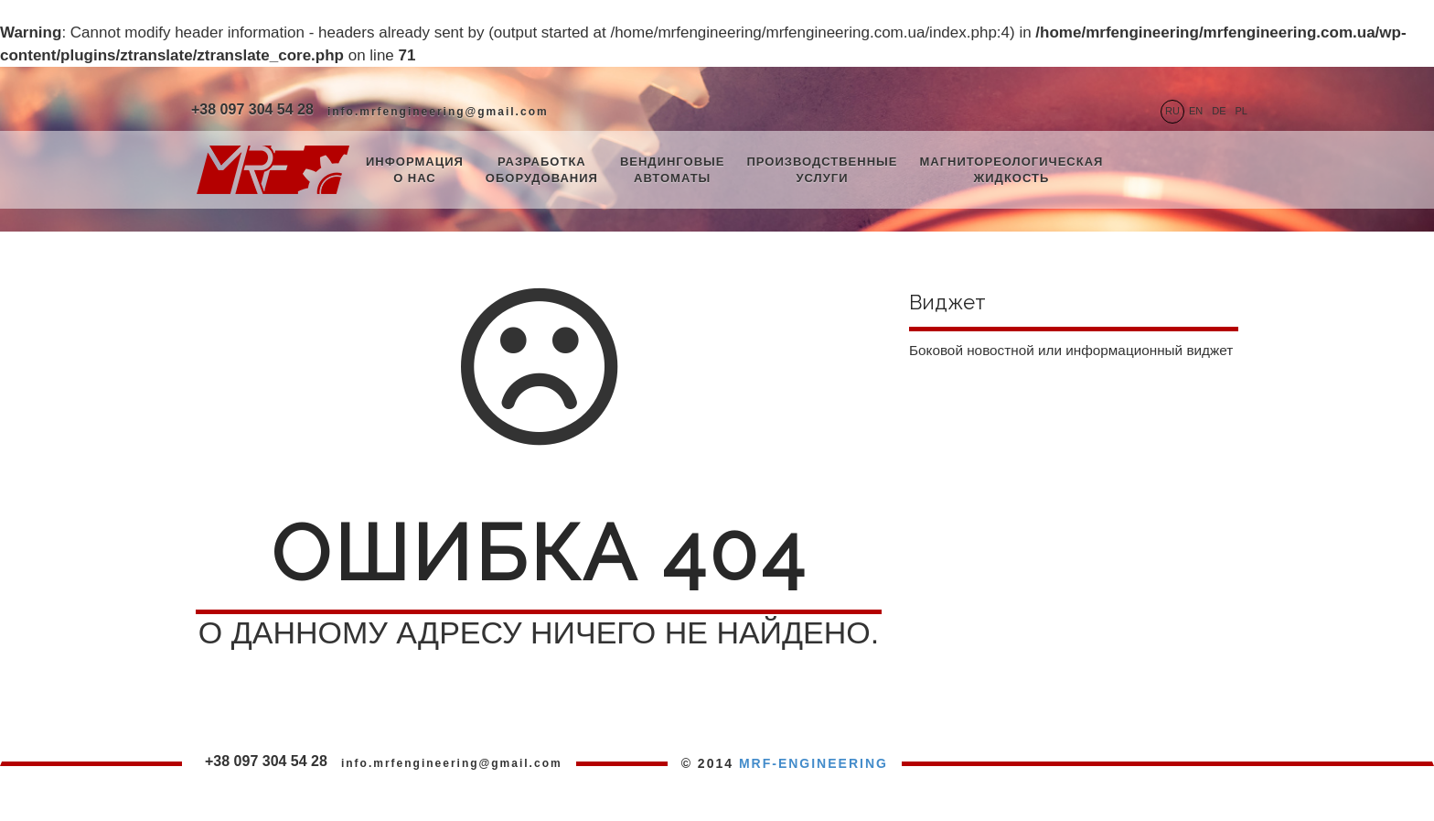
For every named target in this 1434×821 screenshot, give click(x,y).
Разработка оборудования (542, 170)
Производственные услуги (821, 170)
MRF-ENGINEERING (813, 763)
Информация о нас (415, 170)
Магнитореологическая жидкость (1011, 170)
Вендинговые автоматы (672, 170)
